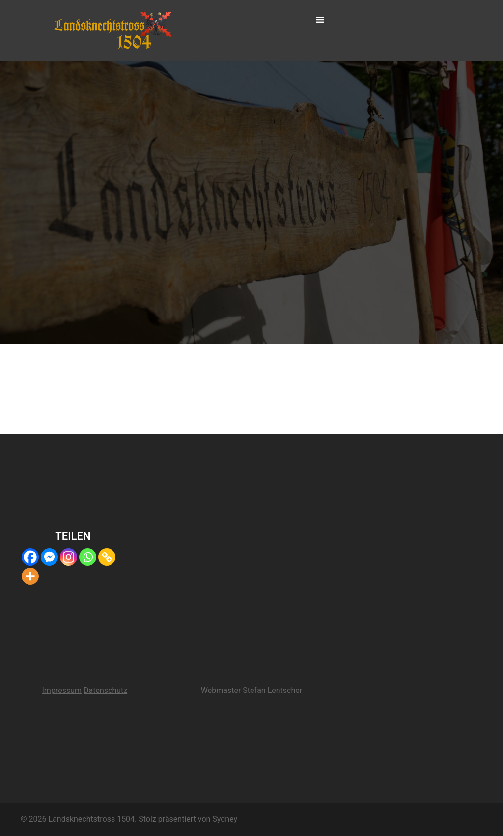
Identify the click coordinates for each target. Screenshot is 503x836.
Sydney (224, 819)
